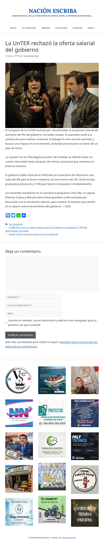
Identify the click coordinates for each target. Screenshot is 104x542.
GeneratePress (69, 537)
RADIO (91, 28)
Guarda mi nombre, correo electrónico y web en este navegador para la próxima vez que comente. (52, 323)
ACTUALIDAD (61, 28)
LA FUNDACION (29, 28)
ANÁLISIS (45, 28)
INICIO (13, 28)
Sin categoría (16, 224)
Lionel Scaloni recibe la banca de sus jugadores (33, 234)
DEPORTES (77, 28)
